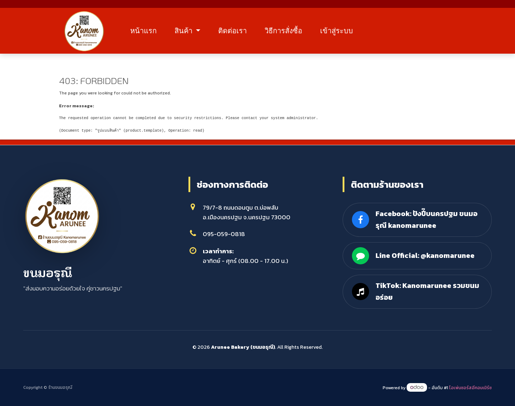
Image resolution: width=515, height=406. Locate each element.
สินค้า (188, 31)
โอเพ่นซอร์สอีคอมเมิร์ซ (470, 388)
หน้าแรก (147, 31)
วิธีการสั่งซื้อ (287, 31)
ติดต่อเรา (236, 31)
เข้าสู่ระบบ (340, 31)
